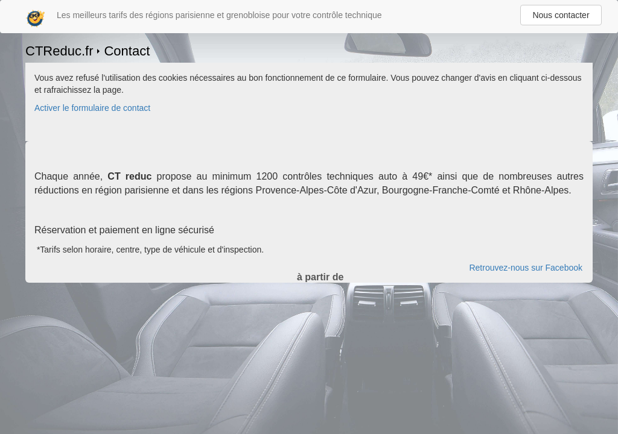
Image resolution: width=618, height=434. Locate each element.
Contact (127, 50)
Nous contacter (560, 15)
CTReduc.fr (59, 50)
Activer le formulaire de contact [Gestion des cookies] (92, 108)
